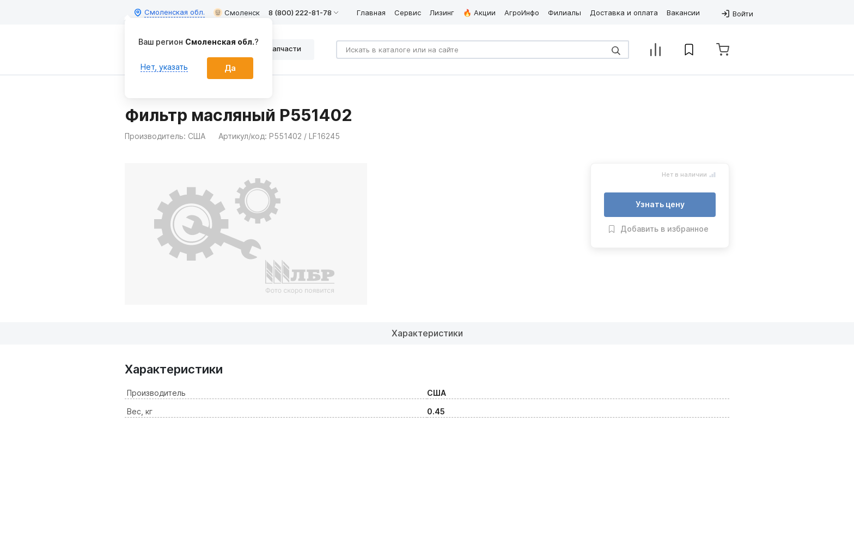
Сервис (407, 12)
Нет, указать (164, 66)
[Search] (482, 49)
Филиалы (564, 12)
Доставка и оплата (624, 12)
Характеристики (427, 333)
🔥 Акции (479, 12)
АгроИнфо (521, 12)
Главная (371, 12)
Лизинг (442, 12)
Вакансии (683, 12)
